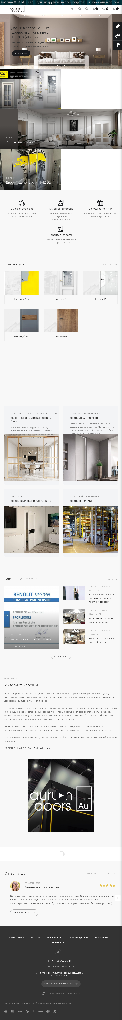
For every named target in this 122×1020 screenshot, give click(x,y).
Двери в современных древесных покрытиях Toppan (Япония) (30, 32)
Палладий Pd (21, 336)
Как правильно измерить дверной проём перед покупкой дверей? (102, 598)
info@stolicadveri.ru (42, 748)
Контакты (58, 942)
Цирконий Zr (21, 299)
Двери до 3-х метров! (84, 417)
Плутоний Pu (61, 336)
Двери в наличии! (82, 500)
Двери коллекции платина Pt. (31, 500)
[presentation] (118, 898)
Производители (78, 937)
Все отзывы (112, 874)
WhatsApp (58, 952)
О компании (16, 937)
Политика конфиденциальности (63, 993)
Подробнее (21, 53)
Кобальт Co (61, 299)
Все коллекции (110, 265)
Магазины (101, 937)
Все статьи (112, 579)
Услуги (35, 937)
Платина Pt (100, 299)
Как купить (53, 937)
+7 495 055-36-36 (62, 961)
